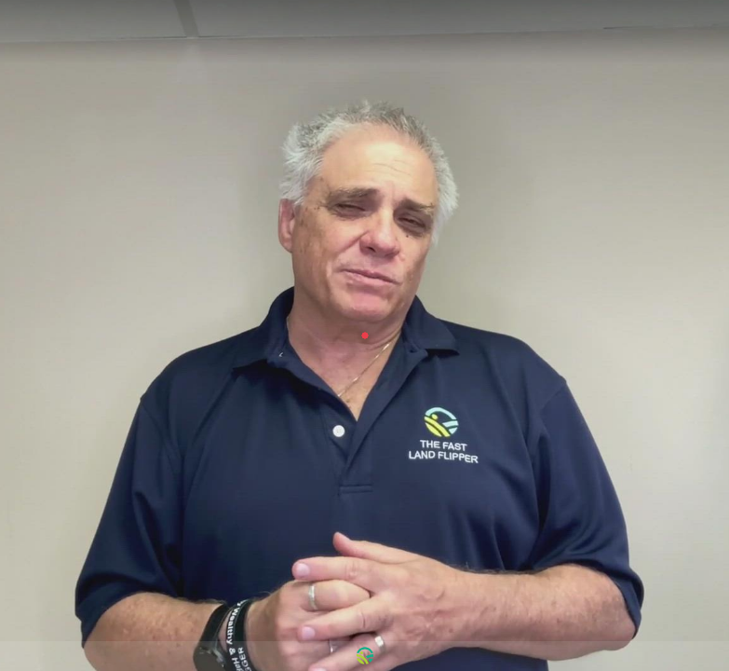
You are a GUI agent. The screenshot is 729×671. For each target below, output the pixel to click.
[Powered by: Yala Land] (364, 656)
